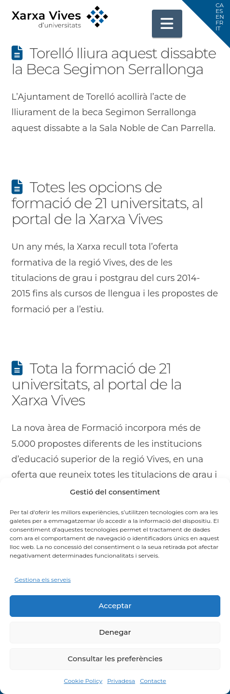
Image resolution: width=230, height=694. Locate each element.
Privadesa (121, 680)
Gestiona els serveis (42, 579)
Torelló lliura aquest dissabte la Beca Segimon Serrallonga (114, 61)
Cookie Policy (83, 680)
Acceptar (114, 605)
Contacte (153, 680)
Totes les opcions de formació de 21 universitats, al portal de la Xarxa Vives (107, 203)
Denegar (115, 632)
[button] (167, 24)
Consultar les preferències (115, 658)
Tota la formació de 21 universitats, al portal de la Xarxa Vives (97, 384)
